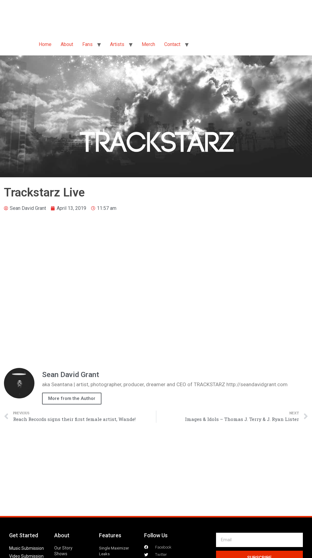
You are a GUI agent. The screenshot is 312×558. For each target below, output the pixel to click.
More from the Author (71, 398)
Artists (117, 44)
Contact (172, 44)
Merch (148, 44)
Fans (87, 44)
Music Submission (26, 548)
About (67, 44)
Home (45, 44)
